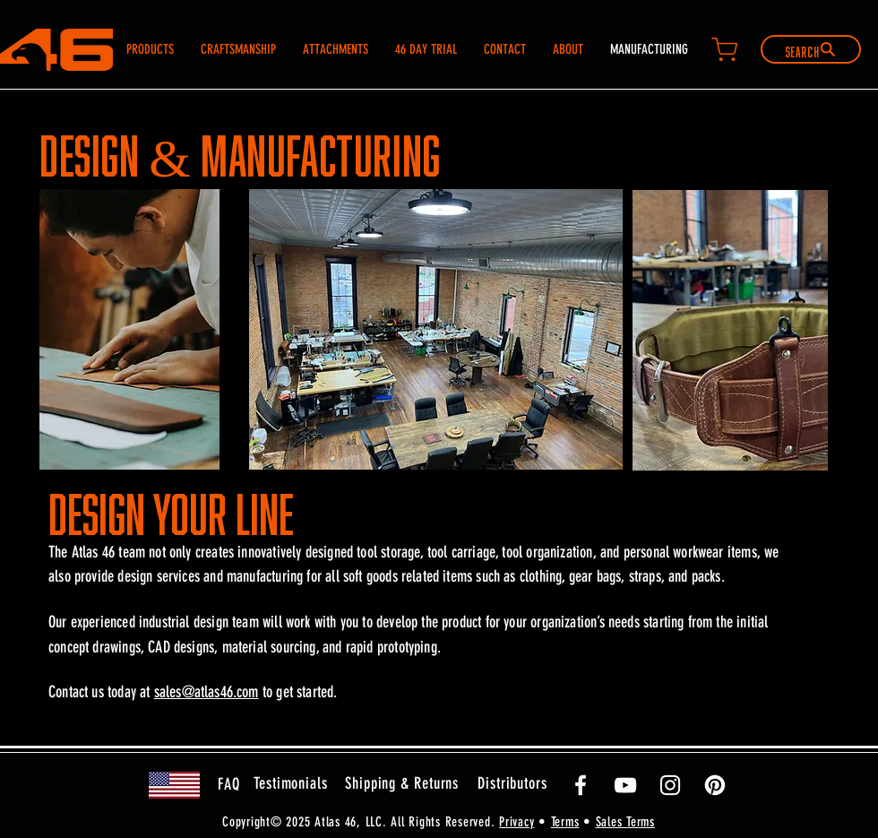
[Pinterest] (715, 785)
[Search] (811, 49)
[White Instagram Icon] (670, 785)
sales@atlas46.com (206, 692)
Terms (565, 822)
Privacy (516, 822)
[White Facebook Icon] (580, 785)
